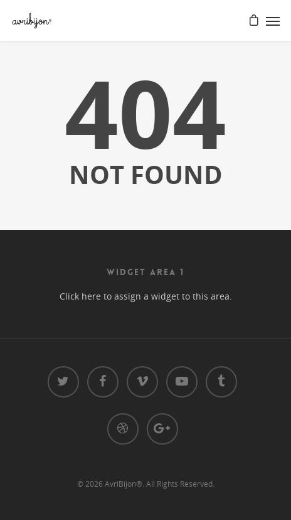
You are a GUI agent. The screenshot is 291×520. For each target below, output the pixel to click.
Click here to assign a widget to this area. (146, 296)
